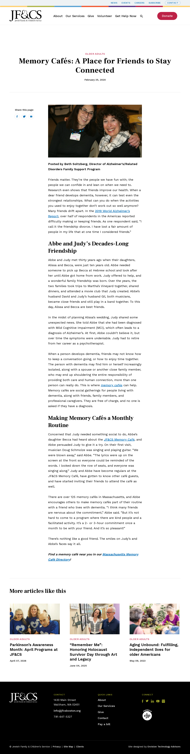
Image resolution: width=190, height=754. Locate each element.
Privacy (57, 746)
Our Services (75, 16)
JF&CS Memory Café (119, 439)
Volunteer (104, 16)
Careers (139, 3)
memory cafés (111, 385)
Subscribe (155, 3)
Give (91, 16)
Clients (80, 746)
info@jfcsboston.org (67, 710)
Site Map (68, 746)
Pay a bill (104, 724)
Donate (167, 16)
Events (126, 3)
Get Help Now (125, 16)
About (58, 16)
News (114, 3)
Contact (172, 3)
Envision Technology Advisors (164, 746)
